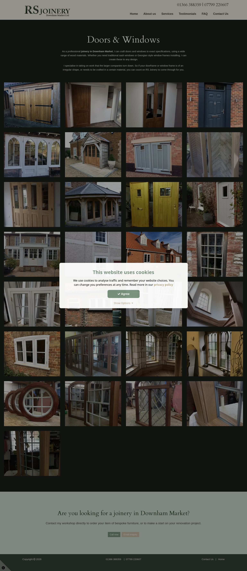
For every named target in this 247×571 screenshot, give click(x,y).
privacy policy (163, 285)
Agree (123, 294)
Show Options (123, 303)
